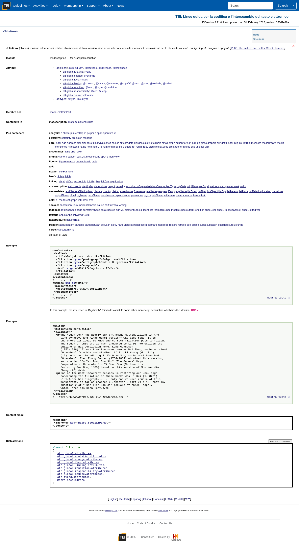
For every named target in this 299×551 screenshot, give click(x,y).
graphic (211, 142)
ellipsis (157, 142)
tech (111, 156)
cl (64, 133)
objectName (62, 195)
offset (73, 195)
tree (91, 199)
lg (237, 142)
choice (115, 142)
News (120, 5)
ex (112, 224)
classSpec (70, 209)
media (280, 142)
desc (141, 142)
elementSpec (132, 209)
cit (121, 142)
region (147, 195)
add (64, 142)
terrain (196, 195)
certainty (66, 137)
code (79, 209)
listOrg (222, 191)
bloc (90, 191)
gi (142, 209)
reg (138, 146)
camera (62, 156)
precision (77, 137)
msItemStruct (85, 121)
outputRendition (195, 209)
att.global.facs (71, 79)
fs (63, 176)
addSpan (64, 224)
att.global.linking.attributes (80, 465)
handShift (123, 224)
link (98, 181)
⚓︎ (289, 298)
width (243, 186)
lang (67, 151)
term (182, 146)
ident (146, 209)
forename (139, 191)
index (222, 142)
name (83, 146)
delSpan (105, 224)
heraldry (120, 186)
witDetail (85, 214)
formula (70, 161)
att (61, 209)
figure (62, 161)
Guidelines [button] (20, 5)
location (266, 191)
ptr (120, 146)
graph (74, 199)
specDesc (210, 209)
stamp (223, 186)
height (111, 186)
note (89, 146)
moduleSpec (178, 209)
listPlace (243, 191)
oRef (73, 151)
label (230, 142)
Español (135, 499)
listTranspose (137, 224)
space (195, 224)
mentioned (61, 146)
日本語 (169, 499)
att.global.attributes (74, 453)
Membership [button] (72, 5)
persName (94, 195)
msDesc (158, 186)
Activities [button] (39, 5)
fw (116, 224)
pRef (79, 151)
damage (79, 224)
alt (64, 181)
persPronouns (109, 195)
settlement (169, 195)
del (136, 142)
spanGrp (108, 133)
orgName (82, 195)
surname (187, 195)
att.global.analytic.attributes (81, 456)
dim (91, 186)
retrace (182, 224)
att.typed (61, 98)
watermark (233, 186)
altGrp (69, 181)
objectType (169, 186)
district (115, 191)
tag (254, 209)
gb (198, 142)
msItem (72, 121)
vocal (115, 205)
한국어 (179, 499)
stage (175, 146)
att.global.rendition (73, 87)
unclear (200, 146)
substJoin (211, 224)
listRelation (255, 191)
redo (166, 224)
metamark (151, 224)
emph (172, 142)
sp (170, 146)
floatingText (72, 219)
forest (66, 199)
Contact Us (165, 523)
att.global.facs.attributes (78, 462)
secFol (202, 186)
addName (71, 191)
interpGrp (78, 133)
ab (60, 181)
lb (235, 142)
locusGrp (137, 186)
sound (96, 156)
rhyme (71, 229)
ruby (145, 146)
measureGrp (269, 142)
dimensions (100, 186)
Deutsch (124, 499)
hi (218, 142)
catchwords (74, 186)
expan (179, 142)
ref (133, 146)
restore (173, 224)
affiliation (82, 191)
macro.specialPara (92, 423)
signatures (213, 186)
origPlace (192, 186)
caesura (62, 229)
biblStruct (87, 142)
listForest (83, 199)
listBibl (246, 142)
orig (110, 146)
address (71, 142)
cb (109, 142)
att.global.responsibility (76, 91)
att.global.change (72, 75)
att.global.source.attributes (79, 474)
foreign (187, 142)
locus (129, 186)
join (84, 181)
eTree (59, 199)
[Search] (250, 5)
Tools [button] (54, 5)
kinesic (92, 205)
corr (125, 142)
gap (194, 142)
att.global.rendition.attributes (82, 468)
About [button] (107, 5)
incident (83, 205)
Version (108, 510)
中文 (187, 499)
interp (68, 133)
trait (203, 195)
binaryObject (100, 142)
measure (256, 142)
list (240, 142)
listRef (153, 209)
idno (70, 171)
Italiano (147, 499)
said (151, 146)
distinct (149, 142)
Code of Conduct (146, 523)
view (117, 156)
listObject (212, 191)
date (130, 142)
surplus (232, 224)
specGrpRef (234, 209)
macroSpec (164, 209)
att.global (61, 67)
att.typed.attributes (73, 477)
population (137, 195)
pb (117, 146)
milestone (73, 146)
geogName (180, 191)
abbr (58, 142)
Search (282, 5)
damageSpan (92, 224)
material (148, 186)
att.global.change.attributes (79, 459)
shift (107, 205)
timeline (119, 181)
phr (92, 133)
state (179, 195)
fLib (59, 176)
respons (87, 137)
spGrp (104, 156)
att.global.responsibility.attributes (86, 471)
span (99, 133)
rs (141, 146)
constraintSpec (91, 209)
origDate (181, 186)
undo (240, 224)
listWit (76, 214)
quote (128, 146)
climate (98, 191)
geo (159, 191)
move (89, 156)
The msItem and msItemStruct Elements (257, 48)
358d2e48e (163, 510)
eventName (126, 191)
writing (123, 205)
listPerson (232, 191)
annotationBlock (69, 205)
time (187, 146)
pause (100, 205)
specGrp (222, 209)
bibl (79, 142)
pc (88, 133)
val (258, 209)
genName (151, 191)
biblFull (63, 171)
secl (189, 224)
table (94, 161)
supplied (223, 224)
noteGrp (97, 146)
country (107, 191)
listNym (202, 191)
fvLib (68, 176)
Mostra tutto (276, 298)
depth (85, 186)
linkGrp (105, 181)
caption (72, 156)
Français (158, 499)
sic (156, 146)
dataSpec (106, 209)
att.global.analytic (73, 71)
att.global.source (72, 95)
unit (207, 146)
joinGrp (91, 181)
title (193, 146)
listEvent (192, 191)
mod (160, 224)
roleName (157, 195)
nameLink (277, 191)
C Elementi (258, 39)
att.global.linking (72, 83)
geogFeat (168, 191)
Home (256, 34)
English (113, 499)
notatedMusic (83, 161)
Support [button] (91, 5)
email (165, 142)
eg (113, 209)
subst (203, 224)
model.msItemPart (60, 112)
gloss (204, 142)
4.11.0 (115, 510)
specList (246, 209)
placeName (123, 195)
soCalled (163, 146)
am (72, 224)
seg (112, 181)
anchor (78, 181)
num (105, 146)
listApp (68, 214)
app (61, 214)
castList (81, 156)
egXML (120, 209)
